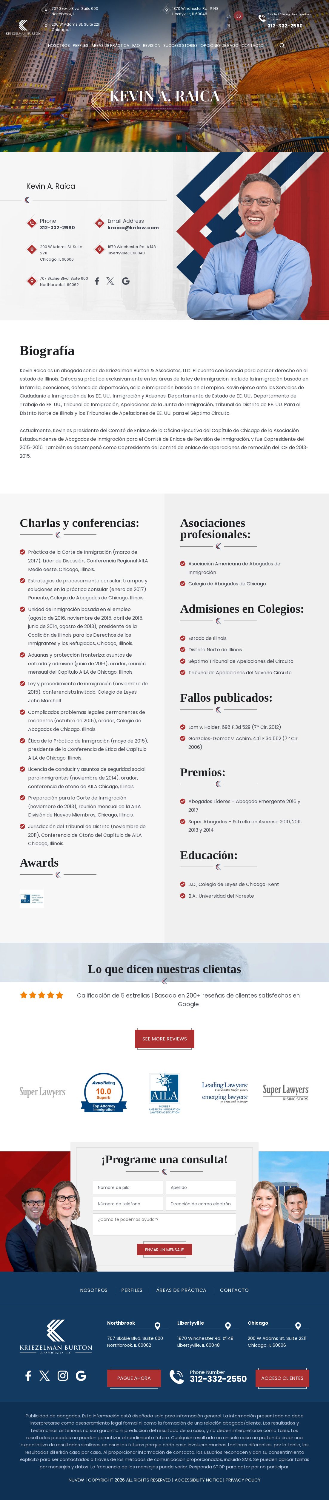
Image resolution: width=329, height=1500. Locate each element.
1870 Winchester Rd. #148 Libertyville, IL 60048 (196, 11)
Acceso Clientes (282, 1378)
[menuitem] (229, 16)
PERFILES (132, 1290)
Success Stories (180, 45)
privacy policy (243, 1480)
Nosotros (59, 45)
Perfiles (80, 45)
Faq (136, 45)
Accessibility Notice (199, 1480)
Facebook (95, 281)
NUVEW (76, 1480)
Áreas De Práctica (110, 45)
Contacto (253, 45)
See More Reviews (164, 1038)
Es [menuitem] (239, 16)
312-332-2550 (286, 25)
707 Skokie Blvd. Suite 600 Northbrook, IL (75, 11)
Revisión (151, 45)
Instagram (63, 1376)
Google (125, 281)
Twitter (109, 281)
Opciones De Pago (220, 45)
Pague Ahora (134, 1378)
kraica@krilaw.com (135, 227)
